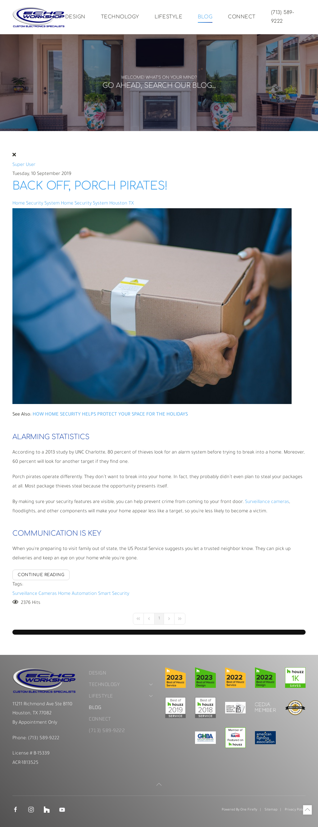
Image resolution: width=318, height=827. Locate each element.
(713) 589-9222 (282, 17)
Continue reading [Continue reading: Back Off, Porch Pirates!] (41, 575)
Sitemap (271, 810)
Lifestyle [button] (169, 17)
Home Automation (77, 594)
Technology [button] (120, 17)
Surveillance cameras (267, 502)
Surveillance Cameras (34, 594)
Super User (23, 165)
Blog (205, 17)
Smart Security (113, 594)
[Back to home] (38, 17)
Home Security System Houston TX (97, 203)
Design (75, 17)
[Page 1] (159, 619)
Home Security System (36, 203)
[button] (159, 784)
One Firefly (248, 810)
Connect (242, 17)
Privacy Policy (295, 810)
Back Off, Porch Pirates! (90, 186)
